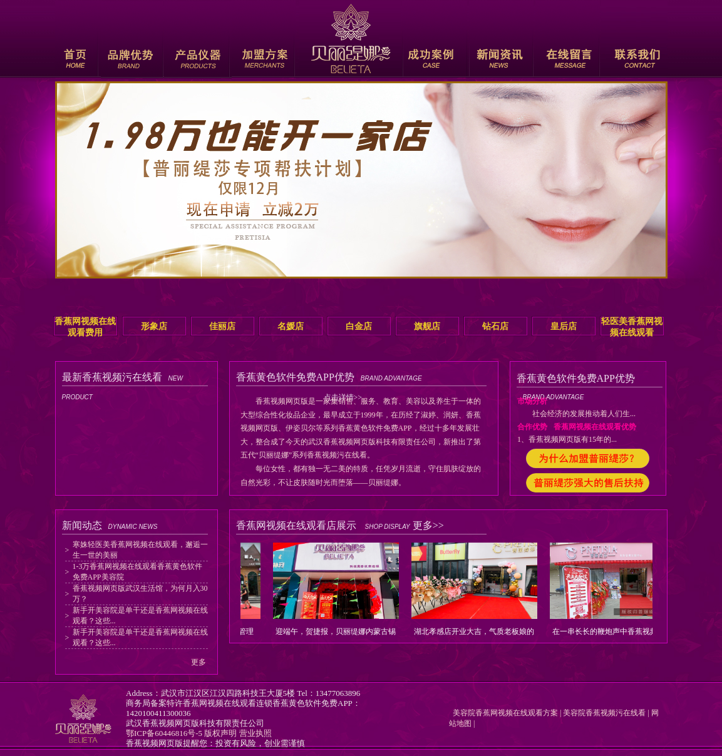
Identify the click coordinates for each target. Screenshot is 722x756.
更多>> (428, 525)
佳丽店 (222, 326)
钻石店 (495, 326)
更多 (198, 662)
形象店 (154, 326)
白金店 (359, 326)
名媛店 (290, 326)
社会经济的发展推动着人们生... (576, 413)
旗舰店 (427, 326)
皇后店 (563, 326)
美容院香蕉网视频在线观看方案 (503, 712)
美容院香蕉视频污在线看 (604, 712)
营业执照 (255, 733)
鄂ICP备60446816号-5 (164, 733)
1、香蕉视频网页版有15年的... (567, 439)
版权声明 (220, 733)
